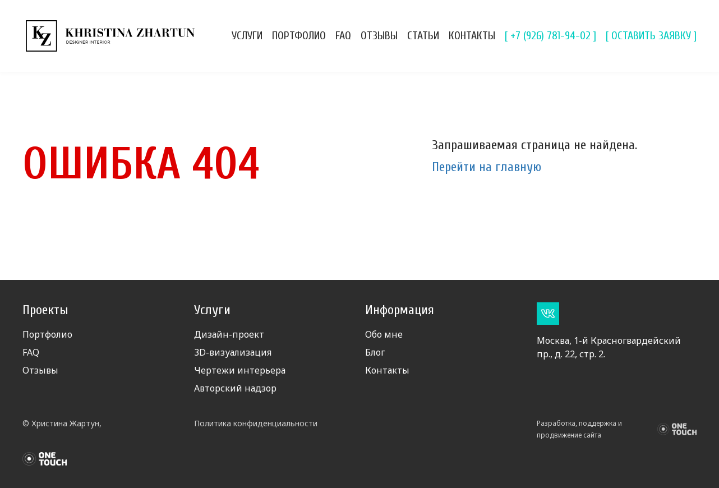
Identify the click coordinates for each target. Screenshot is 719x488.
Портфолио (299, 35)
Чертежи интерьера (239, 370)
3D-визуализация (232, 352)
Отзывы (379, 35)
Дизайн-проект (229, 334)
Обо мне (384, 334)
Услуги (247, 35)
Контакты (472, 35)
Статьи (423, 35)
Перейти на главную (486, 166)
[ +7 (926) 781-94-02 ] (550, 35)
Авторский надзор (235, 388)
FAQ (343, 35)
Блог (375, 352)
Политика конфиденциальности (255, 423)
